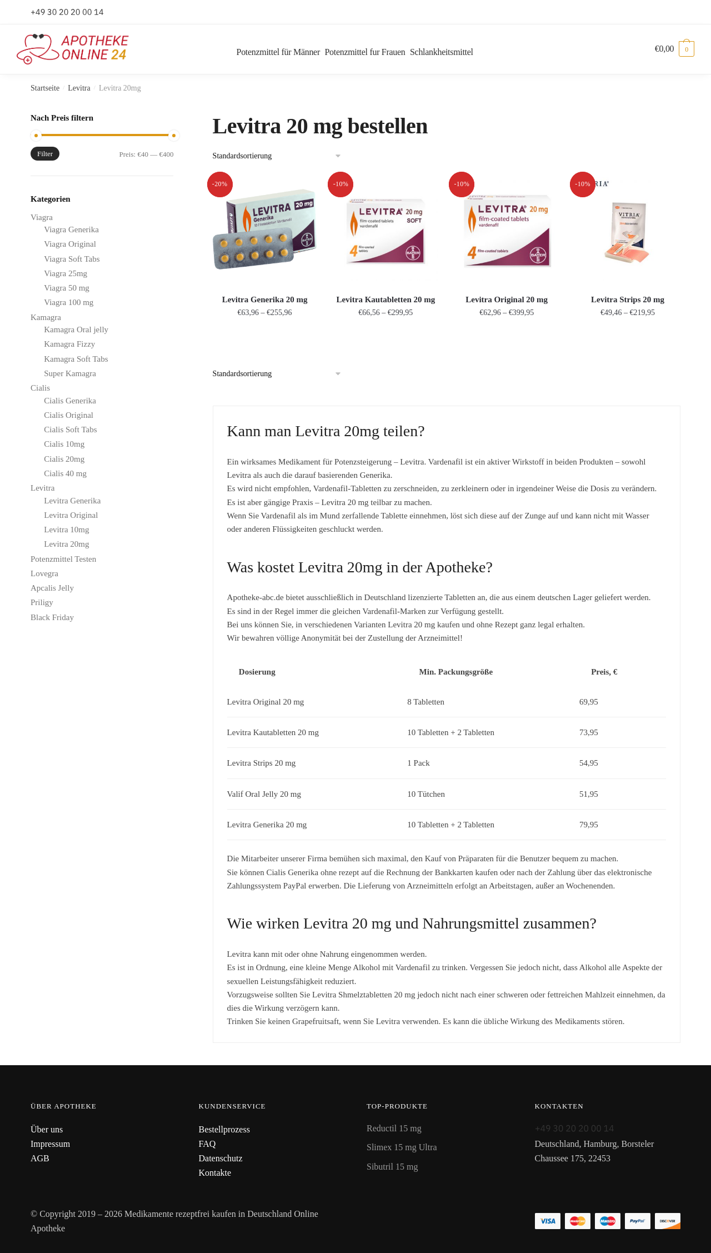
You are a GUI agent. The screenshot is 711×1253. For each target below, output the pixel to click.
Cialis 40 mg (65, 473)
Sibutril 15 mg (392, 1166)
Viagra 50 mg (66, 287)
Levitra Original (71, 515)
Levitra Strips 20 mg (627, 299)
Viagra (42, 217)
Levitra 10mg (66, 529)
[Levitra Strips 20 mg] (627, 229)
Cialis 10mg (64, 444)
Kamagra (46, 317)
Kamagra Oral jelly (76, 329)
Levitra (79, 88)
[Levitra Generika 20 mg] (265, 229)
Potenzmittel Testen (63, 559)
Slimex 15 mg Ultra (402, 1147)
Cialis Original (68, 415)
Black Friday (52, 617)
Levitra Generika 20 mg (265, 299)
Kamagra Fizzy (69, 344)
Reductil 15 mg (394, 1128)
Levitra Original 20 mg (506, 299)
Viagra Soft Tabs (71, 258)
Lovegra (44, 573)
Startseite (45, 88)
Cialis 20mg (64, 459)
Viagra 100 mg (68, 302)
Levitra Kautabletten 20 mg (385, 299)
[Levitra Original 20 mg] (506, 229)
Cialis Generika (70, 400)
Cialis (40, 387)
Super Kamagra (70, 373)
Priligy (42, 602)
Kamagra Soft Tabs (76, 359)
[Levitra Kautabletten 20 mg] (385, 229)
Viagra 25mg (65, 273)
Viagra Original (70, 243)
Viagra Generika (71, 229)
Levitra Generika (72, 500)
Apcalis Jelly (52, 587)
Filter (45, 153)
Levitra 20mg (66, 544)
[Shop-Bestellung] (281, 156)
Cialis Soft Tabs (70, 429)
